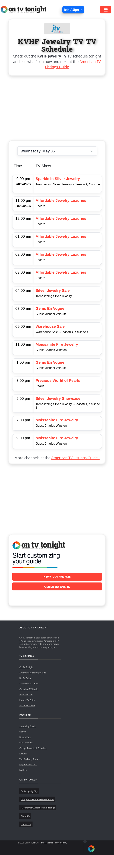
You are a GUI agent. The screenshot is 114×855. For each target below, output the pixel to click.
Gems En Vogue (50, 308)
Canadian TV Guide (28, 689)
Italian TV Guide (27, 705)
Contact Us (26, 824)
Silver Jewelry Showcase (58, 398)
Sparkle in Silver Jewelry (58, 179)
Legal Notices (47, 842)
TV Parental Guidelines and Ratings (38, 807)
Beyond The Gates (28, 764)
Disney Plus (24, 737)
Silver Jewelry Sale (53, 290)
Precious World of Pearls (58, 380)
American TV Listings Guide (32, 672)
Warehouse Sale (50, 326)
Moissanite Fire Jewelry (57, 344)
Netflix (22, 731)
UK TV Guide (25, 678)
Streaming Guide (27, 726)
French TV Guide (27, 700)
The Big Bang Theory (29, 759)
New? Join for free (57, 576)
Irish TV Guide (26, 694)
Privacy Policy (61, 842)
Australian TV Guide (28, 683)
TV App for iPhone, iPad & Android (37, 799)
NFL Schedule (26, 742)
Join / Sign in (73, 10)
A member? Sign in (57, 586)
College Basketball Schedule (33, 748)
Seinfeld (23, 753)
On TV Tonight (26, 667)
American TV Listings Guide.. (75, 457)
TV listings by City (29, 791)
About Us (25, 816)
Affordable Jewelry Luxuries (61, 200)
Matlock (23, 770)
